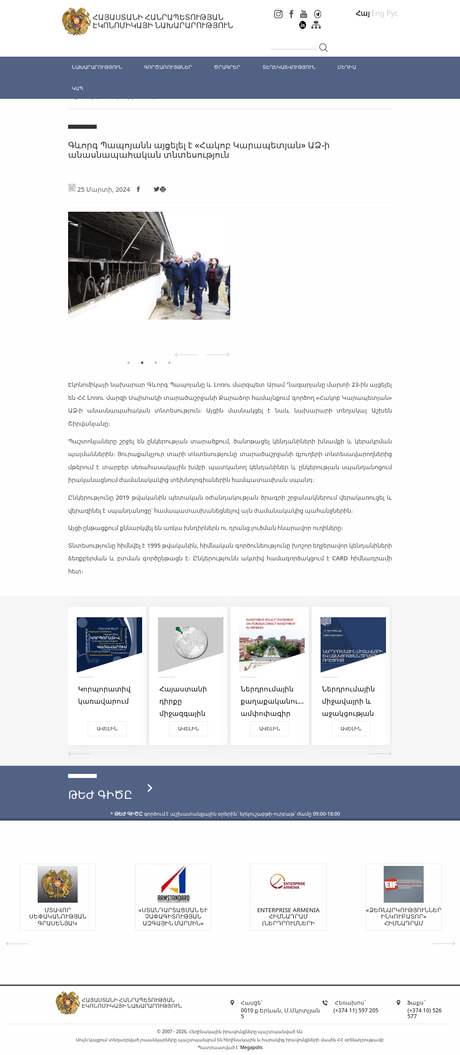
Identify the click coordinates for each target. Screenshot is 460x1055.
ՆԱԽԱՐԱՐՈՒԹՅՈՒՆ (97, 66)
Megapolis (251, 1047)
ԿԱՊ (77, 88)
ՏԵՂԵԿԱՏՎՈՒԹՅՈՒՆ (289, 66)
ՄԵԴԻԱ (346, 66)
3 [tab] (155, 362)
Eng (378, 13)
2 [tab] (142, 362)
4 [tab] (169, 362)
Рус (392, 13)
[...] (294, 41)
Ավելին (129, 728)
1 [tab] (128, 362)
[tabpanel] (209, 279)
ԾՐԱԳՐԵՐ (227, 66)
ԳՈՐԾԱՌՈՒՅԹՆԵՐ (168, 66)
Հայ (363, 13)
